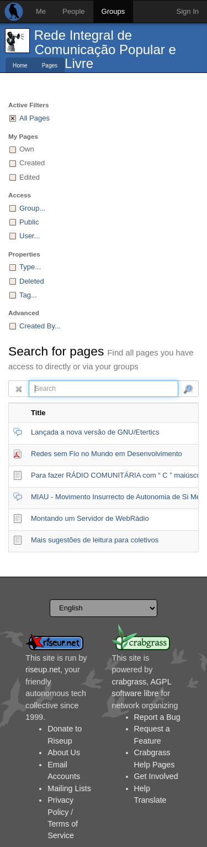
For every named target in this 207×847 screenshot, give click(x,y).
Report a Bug (157, 717)
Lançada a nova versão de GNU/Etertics (95, 432)
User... (29, 236)
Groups (113, 11)
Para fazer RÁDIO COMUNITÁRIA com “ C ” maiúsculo (118, 475)
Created (32, 163)
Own (26, 149)
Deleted (31, 281)
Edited (29, 177)
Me (41, 11)
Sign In (188, 11)
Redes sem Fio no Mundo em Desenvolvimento (106, 453)
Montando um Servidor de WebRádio (90, 518)
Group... (32, 208)
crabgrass (129, 681)
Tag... (28, 295)
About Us (63, 752)
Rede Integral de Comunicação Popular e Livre (105, 49)
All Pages (34, 118)
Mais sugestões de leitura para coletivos (94, 540)
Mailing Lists (69, 788)
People (73, 11)
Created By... (40, 326)
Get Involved (156, 776)
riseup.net (42, 669)
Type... (30, 267)
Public (29, 222)
